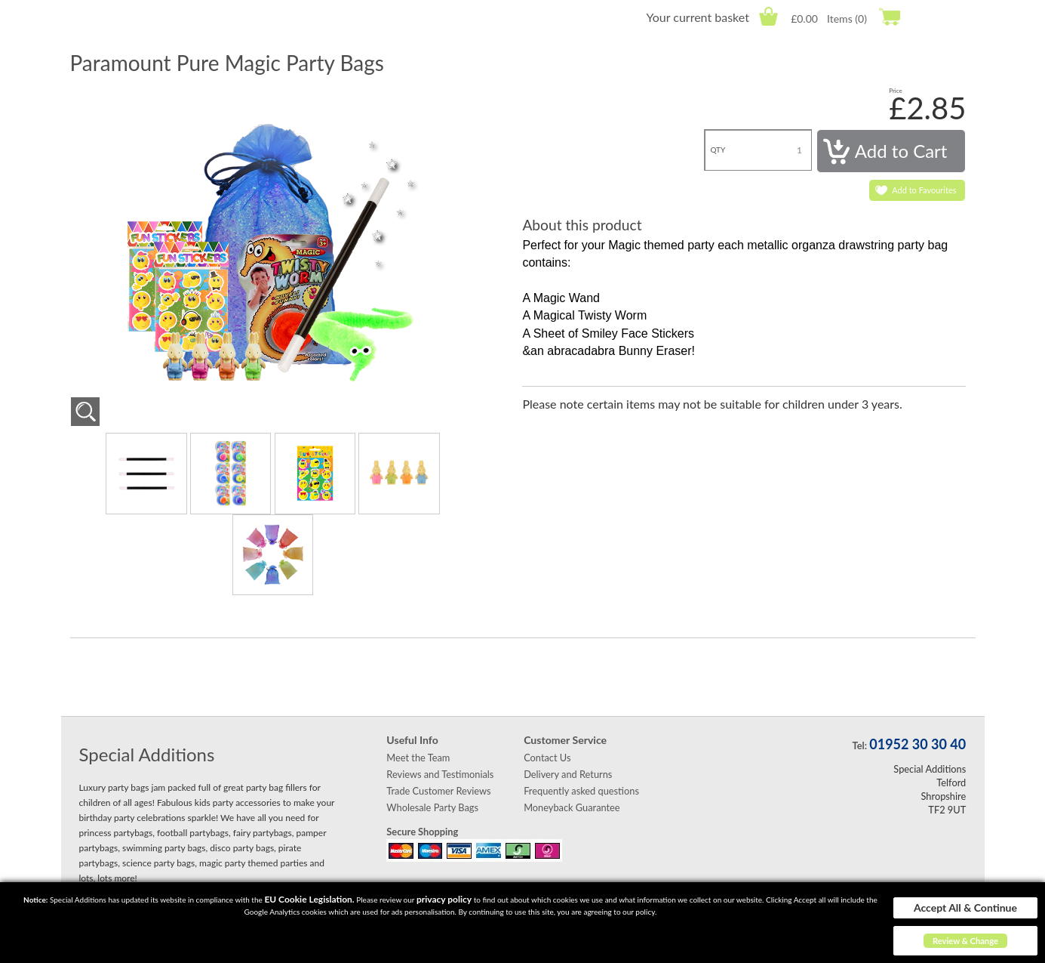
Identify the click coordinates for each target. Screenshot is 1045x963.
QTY (717, 149)
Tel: (860, 745)
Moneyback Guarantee (571, 807)
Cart (768, 16)
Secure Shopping (422, 832)
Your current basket (697, 17)
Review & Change (965, 941)
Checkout (889, 16)
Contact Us (547, 758)
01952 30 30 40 (917, 744)
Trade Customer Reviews (438, 791)
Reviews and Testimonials (439, 774)
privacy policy (444, 899)
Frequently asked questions (581, 791)
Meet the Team (418, 758)
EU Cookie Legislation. (309, 899)
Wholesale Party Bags (432, 807)
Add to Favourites (924, 190)
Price (895, 90)
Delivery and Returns (568, 774)
